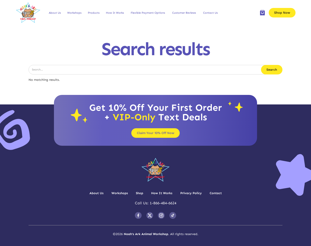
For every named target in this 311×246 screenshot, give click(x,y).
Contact (216, 193)
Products (94, 12)
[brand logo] (28, 12)
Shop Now (282, 12)
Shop (139, 193)
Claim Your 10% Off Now (155, 133)
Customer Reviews (184, 12)
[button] (55, 13)
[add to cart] (262, 13)
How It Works (115, 12)
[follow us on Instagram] (161, 215)
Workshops (74, 12)
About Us (55, 12)
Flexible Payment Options (148, 12)
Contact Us (210, 12)
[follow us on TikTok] (172, 215)
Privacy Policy (191, 193)
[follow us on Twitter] (149, 215)
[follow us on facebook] (138, 215)
